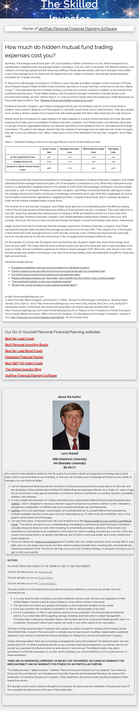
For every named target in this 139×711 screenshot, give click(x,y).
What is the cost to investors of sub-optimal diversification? (44, 285)
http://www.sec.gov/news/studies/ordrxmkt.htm (37, 317)
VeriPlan (15, 503)
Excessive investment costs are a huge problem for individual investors (50, 267)
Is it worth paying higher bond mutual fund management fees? (46, 274)
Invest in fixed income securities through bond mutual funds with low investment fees (58, 271)
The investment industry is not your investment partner (41, 281)
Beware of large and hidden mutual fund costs (66, 100)
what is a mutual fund (47, 541)
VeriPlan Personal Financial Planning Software (77, 28)
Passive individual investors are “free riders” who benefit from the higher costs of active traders (63, 278)
